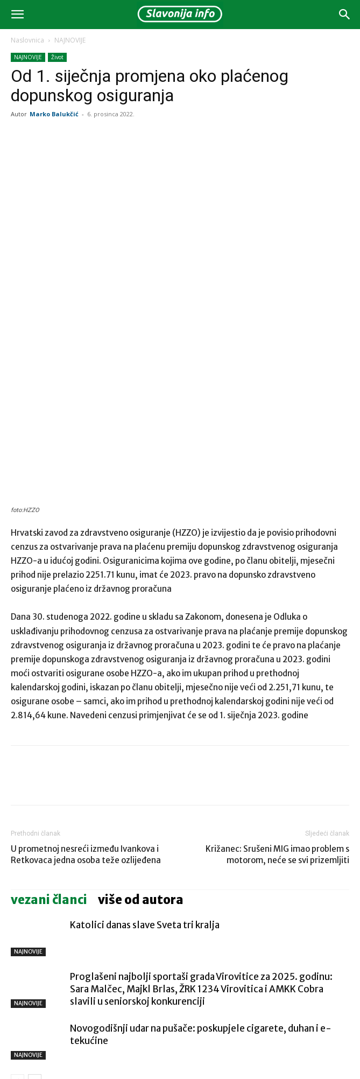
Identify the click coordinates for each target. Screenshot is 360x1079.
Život (57, 57)
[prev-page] (17, 986)
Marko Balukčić (54, 114)
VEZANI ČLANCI (49, 804)
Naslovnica (27, 40)
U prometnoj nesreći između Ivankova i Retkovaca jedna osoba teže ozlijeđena (86, 759)
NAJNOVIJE (70, 40)
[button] (17, 14)
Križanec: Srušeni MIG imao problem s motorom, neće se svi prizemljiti (277, 759)
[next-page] (34, 986)
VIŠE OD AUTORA (140, 804)
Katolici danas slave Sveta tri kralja (145, 830)
